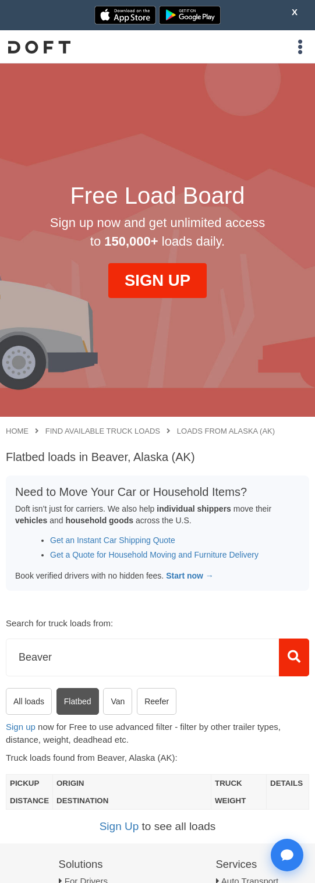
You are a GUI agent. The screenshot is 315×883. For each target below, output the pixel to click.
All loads (28, 701)
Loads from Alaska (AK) (226, 431)
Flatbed (77, 701)
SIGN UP (157, 280)
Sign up (21, 727)
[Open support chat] (287, 855)
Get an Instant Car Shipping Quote (112, 540)
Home (17, 431)
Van (118, 701)
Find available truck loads (102, 431)
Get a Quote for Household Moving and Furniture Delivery (154, 554)
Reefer (156, 701)
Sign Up (119, 826)
